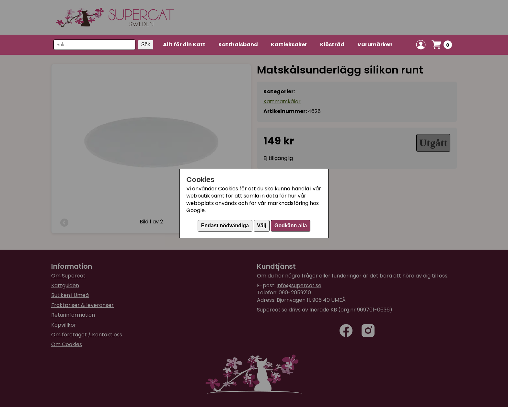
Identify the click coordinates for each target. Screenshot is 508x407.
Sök (145, 44)
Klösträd (332, 44)
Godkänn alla (290, 225)
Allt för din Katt (184, 44)
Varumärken (375, 44)
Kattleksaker (289, 44)
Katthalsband (238, 44)
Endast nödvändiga (225, 225)
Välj (261, 225)
